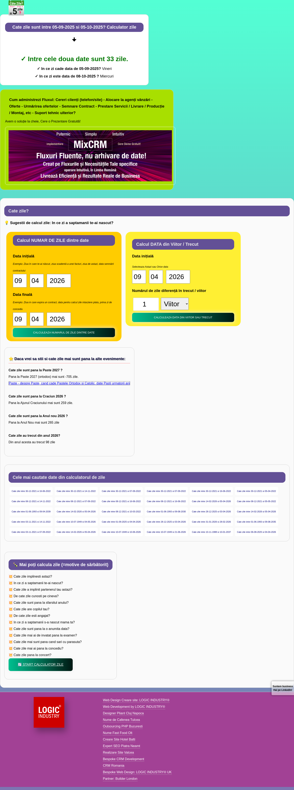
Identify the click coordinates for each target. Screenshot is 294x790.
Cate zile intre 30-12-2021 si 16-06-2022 (31, 491)
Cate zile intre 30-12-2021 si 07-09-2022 (121, 491)
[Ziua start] (20, 280)
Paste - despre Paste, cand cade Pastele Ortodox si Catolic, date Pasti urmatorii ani (69, 383)
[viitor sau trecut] (175, 304)
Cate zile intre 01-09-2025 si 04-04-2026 (121, 522)
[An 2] (59, 319)
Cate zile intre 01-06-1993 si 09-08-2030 (166, 511)
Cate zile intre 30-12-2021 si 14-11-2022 (76, 491)
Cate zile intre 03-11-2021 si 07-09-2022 (31, 532)
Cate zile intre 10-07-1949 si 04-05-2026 (76, 522)
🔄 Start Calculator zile (40, 664)
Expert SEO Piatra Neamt (121, 746)
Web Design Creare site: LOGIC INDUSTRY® (136, 700)
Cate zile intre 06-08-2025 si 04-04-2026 (256, 532)
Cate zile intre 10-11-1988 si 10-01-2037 (211, 532)
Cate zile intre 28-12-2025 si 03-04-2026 (211, 511)
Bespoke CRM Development (123, 759)
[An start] (59, 280)
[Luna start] (37, 280)
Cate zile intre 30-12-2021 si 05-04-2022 (256, 491)
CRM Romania (113, 765)
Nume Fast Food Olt (117, 733)
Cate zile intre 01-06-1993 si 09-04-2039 (31, 511)
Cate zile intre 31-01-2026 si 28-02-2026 (211, 522)
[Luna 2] (37, 319)
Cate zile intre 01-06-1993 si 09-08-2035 (256, 522)
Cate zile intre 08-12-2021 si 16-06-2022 (121, 501)
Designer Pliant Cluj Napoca (123, 713)
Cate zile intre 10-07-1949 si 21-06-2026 (166, 532)
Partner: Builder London (120, 778)
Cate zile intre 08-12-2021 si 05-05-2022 (256, 501)
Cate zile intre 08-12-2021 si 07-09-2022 (76, 501)
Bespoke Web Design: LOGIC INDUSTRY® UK (137, 772)
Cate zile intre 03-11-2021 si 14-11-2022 (31, 522)
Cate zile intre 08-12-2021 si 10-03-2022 (121, 511)
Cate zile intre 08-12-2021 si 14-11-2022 (31, 501)
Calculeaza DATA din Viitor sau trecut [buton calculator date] (183, 317)
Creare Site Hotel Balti (119, 739)
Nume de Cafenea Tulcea (121, 720)
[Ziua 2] (20, 319)
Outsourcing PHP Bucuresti (123, 726)
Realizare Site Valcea (118, 752)
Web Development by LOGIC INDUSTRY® (134, 706)
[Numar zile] (146, 304)
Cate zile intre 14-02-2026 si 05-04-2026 (211, 501)
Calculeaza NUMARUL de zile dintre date (64, 332)
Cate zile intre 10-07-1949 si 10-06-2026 (121, 532)
